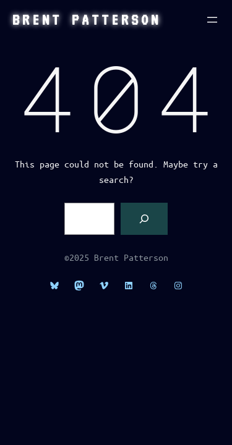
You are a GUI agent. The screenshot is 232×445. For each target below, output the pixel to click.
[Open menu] (212, 19)
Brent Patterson (86, 19)
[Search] (144, 219)
